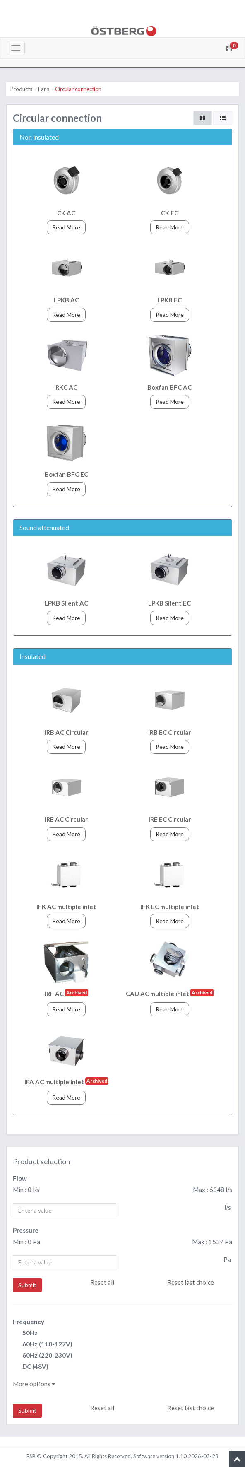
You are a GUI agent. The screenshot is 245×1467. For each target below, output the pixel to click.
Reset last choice (190, 1282)
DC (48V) (30, 1367)
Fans (43, 89)
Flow (20, 1178)
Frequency (28, 1321)
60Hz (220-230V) (42, 1355)
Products (21, 89)
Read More (66, 227)
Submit (27, 1284)
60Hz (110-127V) (42, 1344)
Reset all (102, 1282)
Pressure (25, 1230)
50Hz (25, 1333)
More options (34, 1383)
